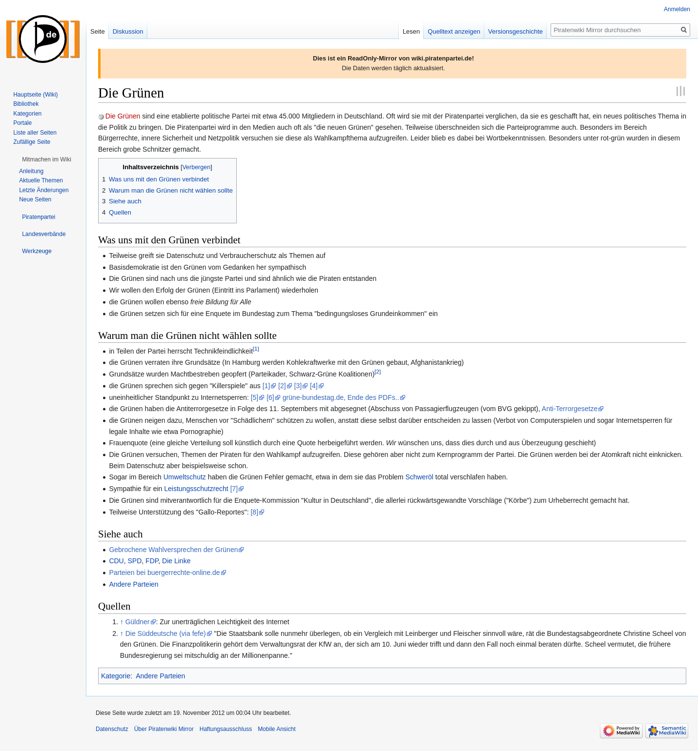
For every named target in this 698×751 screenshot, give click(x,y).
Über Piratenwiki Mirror (164, 729)
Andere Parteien (133, 584)
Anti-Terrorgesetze (569, 409)
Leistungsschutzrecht (196, 489)
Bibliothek (26, 103)
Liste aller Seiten (35, 132)
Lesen (411, 31)
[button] (46, 159)
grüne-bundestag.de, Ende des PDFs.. (341, 397)
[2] (377, 371)
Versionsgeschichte (515, 31)
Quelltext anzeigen (454, 31)
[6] (270, 397)
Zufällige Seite (31, 141)
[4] (314, 386)
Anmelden (677, 9)
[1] (256, 348)
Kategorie (115, 676)
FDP (151, 561)
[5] (255, 397)
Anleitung (31, 171)
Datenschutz (112, 729)
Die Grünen (123, 116)
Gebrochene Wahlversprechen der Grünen (173, 549)
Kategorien (27, 113)
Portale (22, 122)
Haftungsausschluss (226, 729)
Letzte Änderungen (43, 190)
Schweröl (419, 477)
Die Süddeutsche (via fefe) (165, 633)
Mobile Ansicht (276, 729)
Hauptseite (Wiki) (35, 94)
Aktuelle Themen (41, 180)
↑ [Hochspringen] (121, 622)
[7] (234, 489)
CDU (116, 561)
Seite (97, 31)
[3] (298, 386)
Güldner (137, 622)
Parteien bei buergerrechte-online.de (164, 572)
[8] (254, 512)
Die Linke (176, 561)
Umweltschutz (185, 477)
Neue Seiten (35, 199)
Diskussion (128, 31)
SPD (135, 561)
